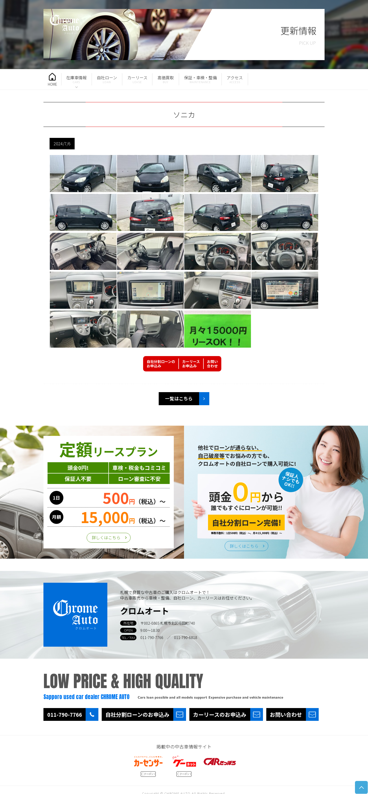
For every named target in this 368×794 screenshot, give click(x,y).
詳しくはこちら (106, 537)
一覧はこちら (179, 398)
